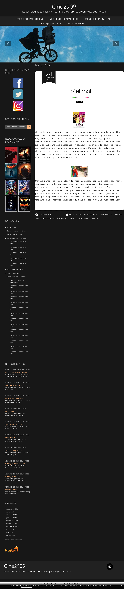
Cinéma (58, 218)
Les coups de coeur (15, 271)
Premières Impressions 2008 (19, 300)
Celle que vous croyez (14, 388)
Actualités (11, 227)
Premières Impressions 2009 (19, 305)
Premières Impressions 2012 (19, 322)
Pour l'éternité (76, 23)
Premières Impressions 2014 (19, 333)
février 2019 (11, 518)
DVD (64, 218)
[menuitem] (30, 18)
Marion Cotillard (83, 218)
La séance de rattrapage (64, 18)
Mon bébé (9, 414)
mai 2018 (9, 536)
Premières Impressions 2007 (19, 294)
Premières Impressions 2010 (19, 311)
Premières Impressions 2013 (19, 328)
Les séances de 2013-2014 (18, 260)
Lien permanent (43, 215)
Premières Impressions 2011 (19, 316)
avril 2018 (10, 539)
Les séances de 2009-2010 (18, 249)
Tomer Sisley (111, 218)
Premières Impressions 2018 (19, 350)
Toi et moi (79, 90)
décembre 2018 (12, 524)
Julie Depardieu (98, 218)
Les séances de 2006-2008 (18, 243)
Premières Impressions (29, 18)
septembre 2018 (12, 530)
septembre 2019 (12, 512)
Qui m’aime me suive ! (14, 427)
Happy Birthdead (12, 480)
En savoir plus (26, 587)
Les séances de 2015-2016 (18, 266)
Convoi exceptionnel (14, 454)
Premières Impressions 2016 (19, 345)
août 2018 (10, 533)
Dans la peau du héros (98, 18)
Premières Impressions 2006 (19, 288)
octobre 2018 (11, 527)
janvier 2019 (11, 521)
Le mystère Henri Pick (14, 401)
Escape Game (11, 493)
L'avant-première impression (17, 283)
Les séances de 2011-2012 (18, 254)
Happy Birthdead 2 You (15, 467)
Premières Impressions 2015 (19, 339)
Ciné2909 (64, 6)
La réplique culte (51, 23)
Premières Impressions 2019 (19, 356)
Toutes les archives (13, 544)
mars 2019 (10, 515)
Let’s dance (10, 441)
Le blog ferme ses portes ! (16, 375)
